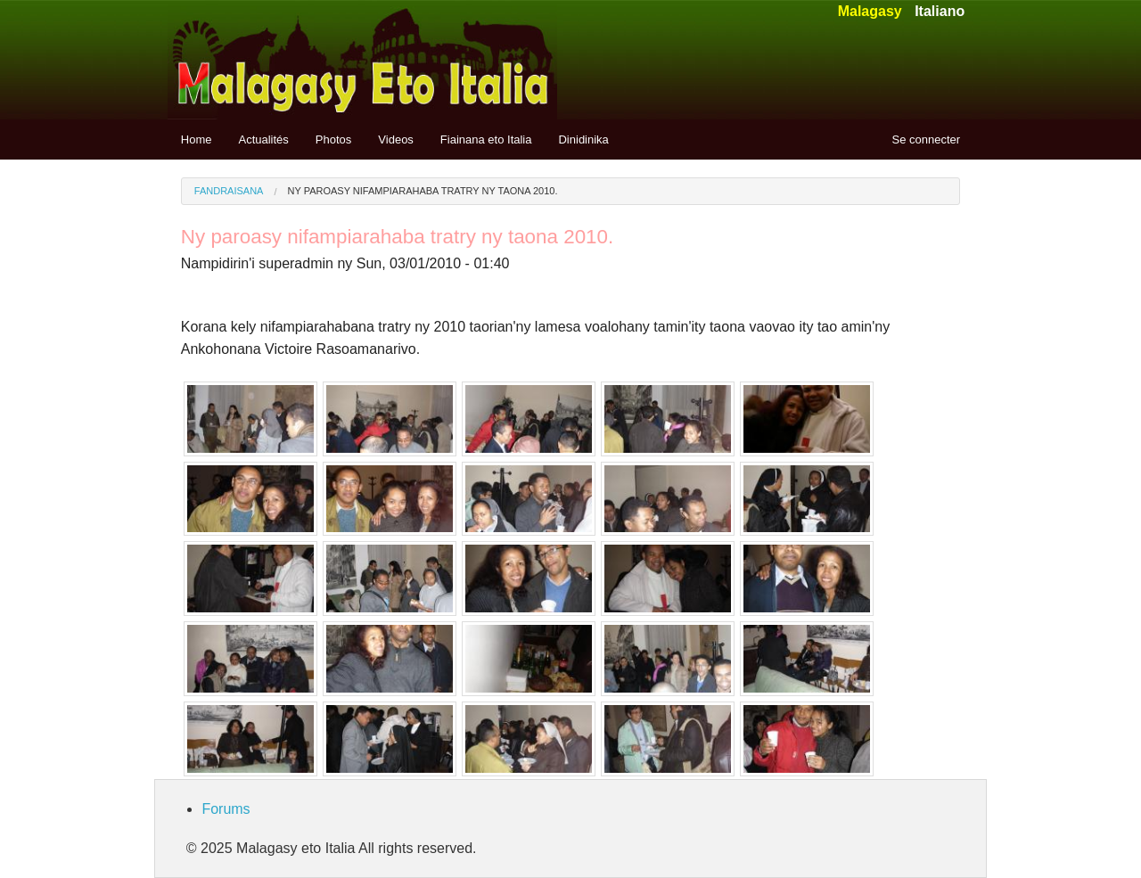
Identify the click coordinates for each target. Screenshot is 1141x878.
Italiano (940, 11)
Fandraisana (229, 190)
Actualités (263, 139)
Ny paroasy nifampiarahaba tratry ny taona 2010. (423, 190)
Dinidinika (583, 139)
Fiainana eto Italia (486, 139)
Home (196, 139)
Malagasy (870, 11)
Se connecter (926, 139)
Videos (396, 139)
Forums (225, 808)
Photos (333, 139)
